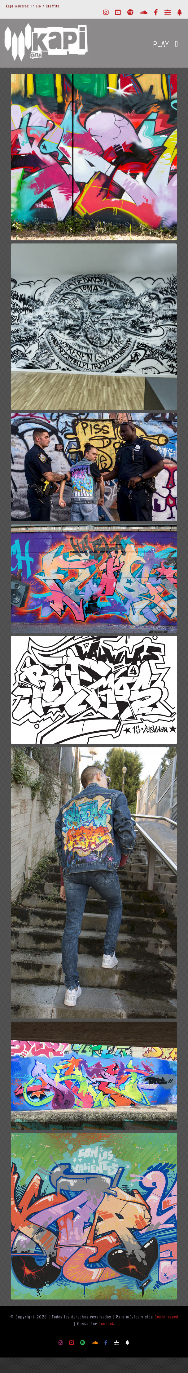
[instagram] (106, 12)
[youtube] (118, 12)
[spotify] (130, 12)
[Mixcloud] (167, 12)
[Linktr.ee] (179, 12)
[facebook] (156, 12)
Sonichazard (166, 1316)
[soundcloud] (144, 12)
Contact (106, 1323)
